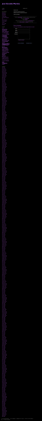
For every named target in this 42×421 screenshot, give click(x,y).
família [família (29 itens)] (3, 45)
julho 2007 (3, 331)
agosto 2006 (4, 344)
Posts (5, 419)
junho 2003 (3, 389)
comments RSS (30, 20)
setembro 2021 (4, 132)
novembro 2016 (4, 200)
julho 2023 (3, 106)
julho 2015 (3, 219)
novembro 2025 (4, 73)
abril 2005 (3, 363)
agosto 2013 (4, 246)
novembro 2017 (4, 186)
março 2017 (4, 195)
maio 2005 (3, 362)
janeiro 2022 (4, 127)
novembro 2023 (4, 101)
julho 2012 (3, 261)
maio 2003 (3, 390)
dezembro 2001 (4, 410)
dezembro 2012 (4, 255)
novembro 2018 (4, 172)
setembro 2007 (4, 329)
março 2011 (4, 280)
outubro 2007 (4, 328)
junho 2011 (3, 276)
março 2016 (4, 209)
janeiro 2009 (4, 310)
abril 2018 (3, 180)
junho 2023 (3, 107)
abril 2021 (3, 138)
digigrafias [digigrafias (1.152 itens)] (6, 44)
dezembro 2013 (4, 241)
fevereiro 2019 (4, 168)
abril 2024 (3, 95)
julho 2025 (3, 78)
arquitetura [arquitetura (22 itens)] (4, 30)
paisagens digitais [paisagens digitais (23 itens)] (4, 54)
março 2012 (4, 266)
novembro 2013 (4, 242)
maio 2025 (3, 80)
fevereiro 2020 (4, 154)
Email (16, 30)
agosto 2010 (4, 288)
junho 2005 (3, 361)
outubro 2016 (4, 201)
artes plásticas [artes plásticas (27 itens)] (5, 31)
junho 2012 (3, 262)
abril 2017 (3, 194)
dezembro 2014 (4, 227)
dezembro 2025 (4, 72)
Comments (8, 419)
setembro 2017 (4, 188)
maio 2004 (3, 376)
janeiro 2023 (4, 113)
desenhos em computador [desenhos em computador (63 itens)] (5, 41)
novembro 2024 (4, 87)
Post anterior (21, 43)
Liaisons (3, 22)
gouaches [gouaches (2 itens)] (3, 46)
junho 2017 (3, 192)
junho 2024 (3, 93)
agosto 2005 (4, 358)
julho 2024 (3, 92)
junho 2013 (3, 248)
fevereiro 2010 (4, 295)
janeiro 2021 (4, 141)
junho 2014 (3, 234)
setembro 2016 (4, 202)
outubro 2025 (4, 74)
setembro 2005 (4, 357)
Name (16, 28)
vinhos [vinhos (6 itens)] (3, 64)
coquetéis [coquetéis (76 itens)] (4, 36)
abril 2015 (3, 222)
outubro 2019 (4, 159)
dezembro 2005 (4, 354)
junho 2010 (3, 290)
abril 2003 (3, 391)
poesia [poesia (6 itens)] (6, 58)
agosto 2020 (4, 147)
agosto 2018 (4, 175)
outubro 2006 (4, 342)
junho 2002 (3, 403)
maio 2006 (3, 348)
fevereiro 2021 (4, 140)
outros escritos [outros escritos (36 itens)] (5, 52)
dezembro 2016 (4, 199)
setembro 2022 (4, 118)
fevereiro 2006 (4, 351)
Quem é (3, 9)
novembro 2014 (4, 228)
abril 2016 (3, 208)
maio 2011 (3, 277)
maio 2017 (3, 193)
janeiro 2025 (4, 85)
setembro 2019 (4, 160)
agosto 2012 (4, 260)
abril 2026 (3, 67)
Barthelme (18, 418)
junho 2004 (3, 375)
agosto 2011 (4, 274)
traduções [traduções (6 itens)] (7, 60)
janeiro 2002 (4, 409)
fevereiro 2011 (4, 281)
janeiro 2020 (4, 155)
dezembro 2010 (4, 283)
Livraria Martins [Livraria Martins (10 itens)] (5, 48)
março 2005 (4, 364)
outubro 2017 (4, 187)
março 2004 (4, 378)
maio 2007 (3, 334)
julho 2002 (3, 402)
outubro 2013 (4, 243)
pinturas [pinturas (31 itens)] (4, 56)
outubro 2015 (4, 215)
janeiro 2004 (4, 381)
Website (16, 32)
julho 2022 (3, 120)
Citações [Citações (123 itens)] (4, 35)
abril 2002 (3, 405)
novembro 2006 (4, 341)
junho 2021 (3, 135)
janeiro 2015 (4, 226)
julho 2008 (3, 317)
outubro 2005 (4, 356)
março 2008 (4, 322)
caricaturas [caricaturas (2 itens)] (3, 34)
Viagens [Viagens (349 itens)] (4, 63)
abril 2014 (3, 236)
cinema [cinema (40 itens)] (7, 34)
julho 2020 (3, 148)
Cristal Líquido (4, 16)
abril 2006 (3, 349)
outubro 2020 (4, 145)
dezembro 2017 (4, 185)
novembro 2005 (4, 355)
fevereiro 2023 (4, 112)
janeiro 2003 (4, 395)
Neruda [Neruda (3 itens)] (7, 51)
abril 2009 (3, 307)
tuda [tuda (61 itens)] (3, 62)
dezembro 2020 (4, 142)
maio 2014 (3, 235)
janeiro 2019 (4, 169)
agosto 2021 (4, 133)
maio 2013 (3, 249)
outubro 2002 (4, 398)
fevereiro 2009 (4, 309)
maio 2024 (3, 94)
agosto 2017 (4, 189)
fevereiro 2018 (4, 182)
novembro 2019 (4, 158)
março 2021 (4, 139)
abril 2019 (3, 166)
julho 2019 (3, 162)
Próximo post (28, 43)
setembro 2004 (4, 371)
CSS (1, 419)
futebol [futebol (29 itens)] (6, 45)
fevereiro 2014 (4, 239)
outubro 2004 (4, 370)
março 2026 (4, 68)
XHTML (31, 418)
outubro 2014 (4, 229)
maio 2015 (3, 221)
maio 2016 (3, 207)
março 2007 (4, 336)
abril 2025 (3, 81)
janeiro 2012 (4, 268)
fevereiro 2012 (4, 267)
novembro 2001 (4, 411)
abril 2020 (3, 152)
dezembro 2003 (4, 382)
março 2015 (4, 223)
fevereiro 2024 (4, 98)
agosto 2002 (4, 401)
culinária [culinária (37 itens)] (6, 37)
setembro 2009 (4, 301)
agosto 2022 (4, 119)
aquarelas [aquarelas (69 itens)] (4, 29)
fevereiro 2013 (4, 253)
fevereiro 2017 (4, 196)
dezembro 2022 (4, 114)
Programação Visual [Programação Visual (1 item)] (6, 59)
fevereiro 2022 (4, 126)
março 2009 (4, 308)
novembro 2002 (4, 397)
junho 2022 (3, 121)
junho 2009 (3, 304)
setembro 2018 (4, 174)
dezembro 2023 (4, 100)
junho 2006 (3, 347)
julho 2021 (3, 134)
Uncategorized (27, 18)
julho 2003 (3, 388)
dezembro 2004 (4, 368)
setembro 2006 (4, 343)
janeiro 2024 (4, 99)
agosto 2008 (4, 316)
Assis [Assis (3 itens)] (3, 32)
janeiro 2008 (4, 324)
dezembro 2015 (4, 213)
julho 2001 (3, 416)
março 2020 (4, 153)
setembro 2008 (4, 315)
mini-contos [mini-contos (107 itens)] (5, 50)
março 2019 (4, 167)
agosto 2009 (4, 302)
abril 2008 (3, 321)
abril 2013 (3, 250)
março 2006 (4, 350)
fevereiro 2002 (4, 408)
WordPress (13, 418)
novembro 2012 (4, 256)
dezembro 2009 (4, 297)
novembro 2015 (4, 214)
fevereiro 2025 (4, 84)
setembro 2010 (4, 287)
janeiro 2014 (4, 240)
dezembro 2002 (4, 396)
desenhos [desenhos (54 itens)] (4, 39)
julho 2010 (3, 289)
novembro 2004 (4, 369)
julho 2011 (3, 275)
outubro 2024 (4, 88)
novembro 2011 (4, 270)
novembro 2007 (4, 327)
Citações (26, 19)
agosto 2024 (4, 91)
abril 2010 (3, 293)
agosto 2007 (4, 330)
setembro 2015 (4, 216)
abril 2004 (3, 377)
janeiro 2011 (4, 282)
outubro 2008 (4, 314)
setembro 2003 (4, 385)
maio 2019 (3, 165)
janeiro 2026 (4, 71)
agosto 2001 (4, 415)
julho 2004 (3, 374)
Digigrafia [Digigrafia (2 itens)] (3, 42)
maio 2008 (3, 320)
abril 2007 (3, 335)
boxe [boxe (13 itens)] (7, 32)
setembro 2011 (4, 273)
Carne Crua (4, 15)
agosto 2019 (4, 161)
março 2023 (4, 111)
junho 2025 (3, 79)
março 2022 (4, 125)
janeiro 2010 (4, 296)
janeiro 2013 (4, 254)
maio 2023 (3, 108)
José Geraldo (20, 17)
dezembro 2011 (4, 269)
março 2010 (4, 294)
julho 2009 (3, 303)
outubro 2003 (4, 384)
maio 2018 (3, 179)
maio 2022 (3, 122)
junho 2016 (3, 206)
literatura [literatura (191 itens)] (4, 47)
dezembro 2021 (4, 128)
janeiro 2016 (4, 212)
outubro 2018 (4, 173)
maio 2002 (3, 404)
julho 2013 (3, 247)
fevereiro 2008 (4, 323)
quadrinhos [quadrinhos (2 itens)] (3, 60)
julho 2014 (3, 233)
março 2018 (4, 181)
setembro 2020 (4, 146)
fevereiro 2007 (4, 337)
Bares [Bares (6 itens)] (5, 32)
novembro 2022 (4, 115)
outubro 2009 (4, 300)
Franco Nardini (4, 21)
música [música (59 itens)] (4, 51)
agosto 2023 (4, 105)
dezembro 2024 (4, 86)
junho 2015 (3, 220)
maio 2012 (3, 263)
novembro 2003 (4, 383)
